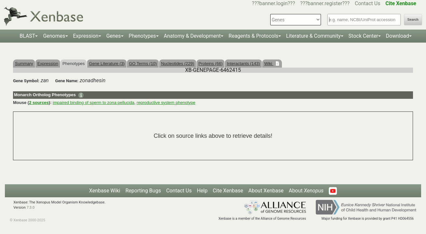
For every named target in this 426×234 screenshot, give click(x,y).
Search (413, 20)
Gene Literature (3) (107, 63)
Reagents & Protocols (253, 36)
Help (202, 191)
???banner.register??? (325, 3)
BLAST (27, 36)
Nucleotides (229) (177, 63)
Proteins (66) (210, 63)
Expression (86, 36)
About (306, 191)
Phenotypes (142, 36)
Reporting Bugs (143, 191)
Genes (113, 36)
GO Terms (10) (143, 63)
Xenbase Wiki (104, 191)
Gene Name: (67, 80)
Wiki (268, 63)
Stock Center (363, 36)
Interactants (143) (243, 63)
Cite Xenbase (228, 191)
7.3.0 (31, 207)
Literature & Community (313, 36)
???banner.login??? (273, 3)
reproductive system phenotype (166, 102)
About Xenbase (266, 191)
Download (397, 36)
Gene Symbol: (26, 80)
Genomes (54, 36)
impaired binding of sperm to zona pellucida (93, 102)
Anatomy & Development (192, 36)
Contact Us (367, 3)
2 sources (39, 102)
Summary (24, 63)
